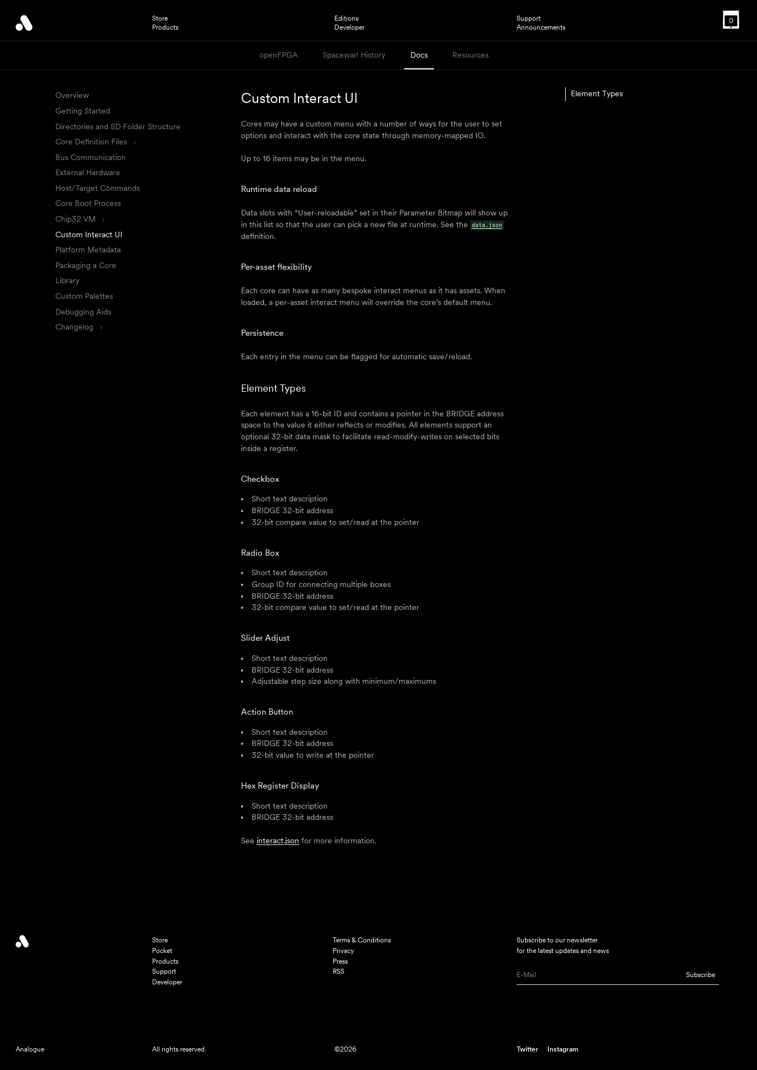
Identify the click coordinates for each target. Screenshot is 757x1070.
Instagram (562, 1049)
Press (340, 961)
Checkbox (260, 478)
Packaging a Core (85, 265)
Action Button (267, 711)
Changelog (78, 326)
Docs (419, 54)
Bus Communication (90, 157)
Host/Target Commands (97, 188)
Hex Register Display (280, 785)
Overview (72, 95)
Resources (470, 54)
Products (165, 27)
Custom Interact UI (88, 234)
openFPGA (278, 54)
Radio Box (260, 552)
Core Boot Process (88, 203)
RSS (338, 971)
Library (67, 280)
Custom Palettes (84, 296)
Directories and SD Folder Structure (118, 126)
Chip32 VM (79, 218)
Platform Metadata (88, 249)
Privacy (343, 950)
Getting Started (82, 110)
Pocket (162, 950)
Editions (346, 18)
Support (529, 18)
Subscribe (700, 974)
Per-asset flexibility (276, 266)
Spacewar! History (354, 54)
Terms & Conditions (362, 940)
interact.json (278, 840)
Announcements (541, 27)
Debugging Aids (83, 311)
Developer (349, 27)
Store (160, 18)
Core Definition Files (95, 141)
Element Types (273, 388)
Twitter (527, 1049)
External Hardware (87, 172)
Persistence (262, 332)
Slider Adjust (265, 637)
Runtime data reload (279, 189)
